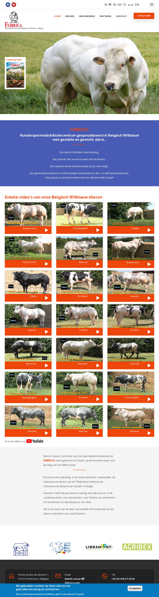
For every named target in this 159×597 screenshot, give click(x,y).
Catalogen (143, 16)
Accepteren (135, 588)
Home (57, 16)
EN (114, 4)
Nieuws (69, 16)
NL (110, 4)
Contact (121, 16)
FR (105, 4)
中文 (137, 4)
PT (124, 4)
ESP (120, 4)
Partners (105, 16)
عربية (130, 4)
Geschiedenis (87, 16)
